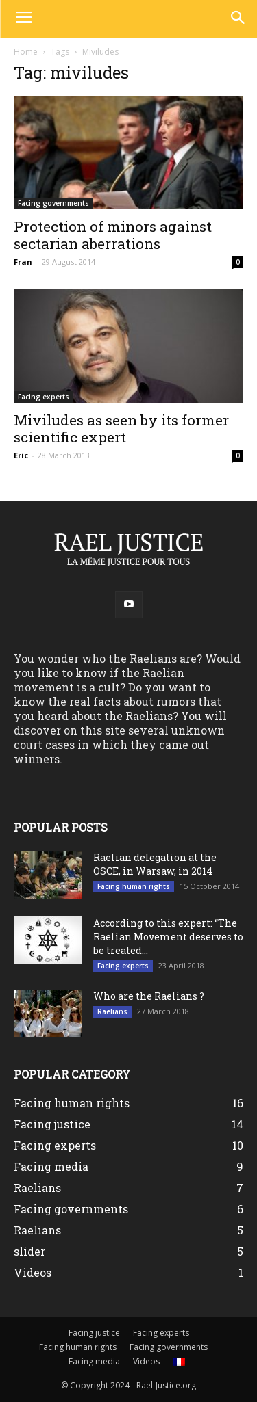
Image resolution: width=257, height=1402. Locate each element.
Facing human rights (133, 886)
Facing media (94, 1361)
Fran (23, 261)
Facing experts (43, 396)
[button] (237, 19)
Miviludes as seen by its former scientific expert (121, 428)
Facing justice (94, 1332)
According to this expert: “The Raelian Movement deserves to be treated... (168, 936)
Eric (21, 455)
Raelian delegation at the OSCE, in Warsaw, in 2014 (155, 864)
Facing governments (53, 203)
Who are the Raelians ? (148, 996)
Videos (146, 1361)
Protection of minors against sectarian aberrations (113, 235)
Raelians (112, 1011)
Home (26, 51)
